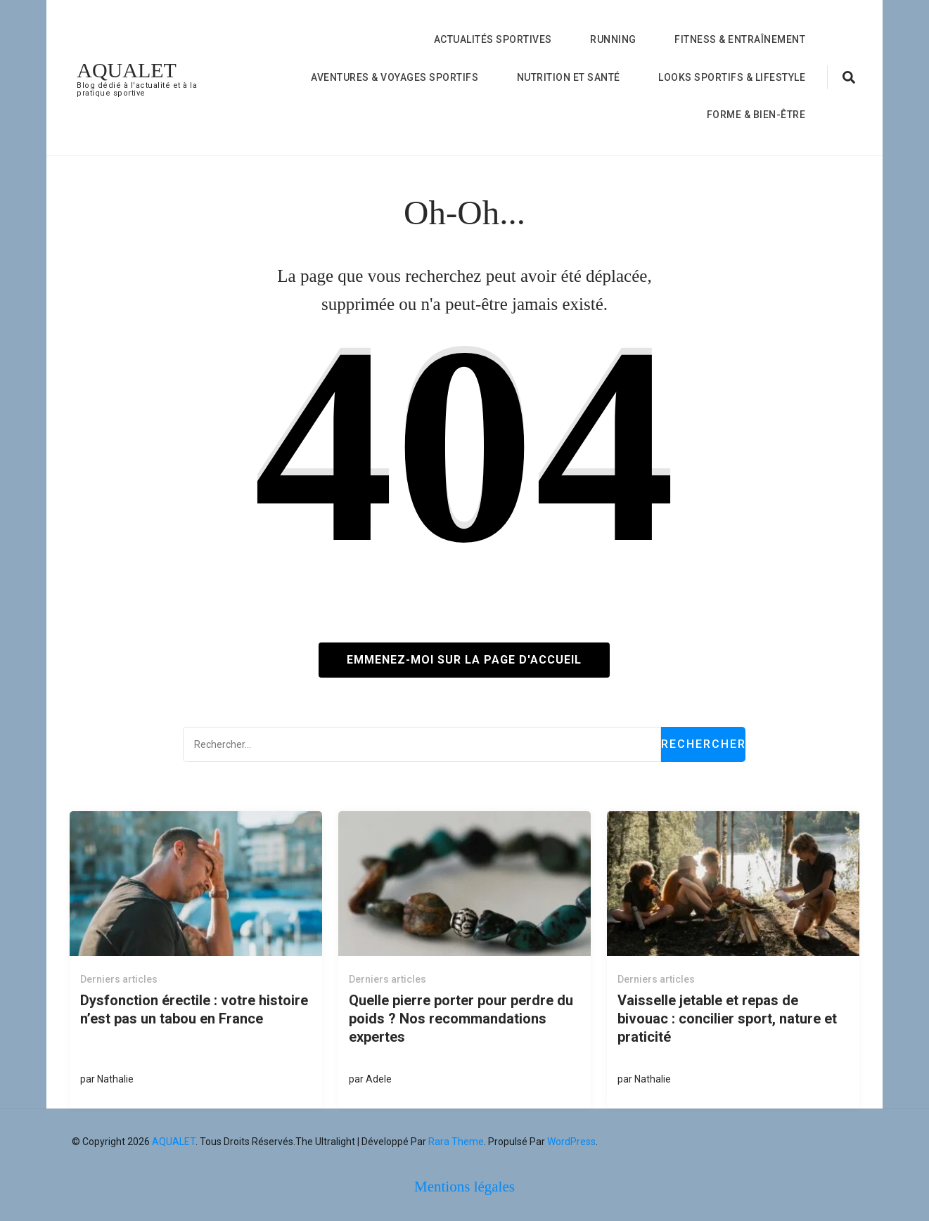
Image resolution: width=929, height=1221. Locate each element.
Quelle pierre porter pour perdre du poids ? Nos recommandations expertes (461, 1018)
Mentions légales (464, 1186)
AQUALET (127, 70)
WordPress (571, 1141)
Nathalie (115, 1079)
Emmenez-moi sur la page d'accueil (464, 659)
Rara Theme (456, 1141)
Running (613, 39)
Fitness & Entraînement (739, 39)
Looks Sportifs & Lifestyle (731, 77)
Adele (379, 1079)
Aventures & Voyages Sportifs (394, 77)
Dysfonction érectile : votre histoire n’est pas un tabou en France (194, 1009)
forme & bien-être (756, 114)
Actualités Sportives (493, 39)
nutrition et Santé (568, 77)
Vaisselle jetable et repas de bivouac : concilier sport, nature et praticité (727, 1018)
